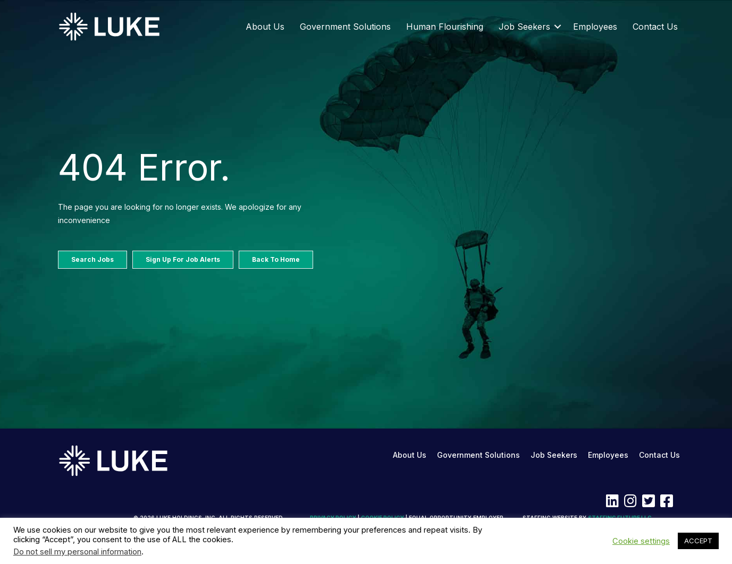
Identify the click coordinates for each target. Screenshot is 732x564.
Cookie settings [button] (641, 541)
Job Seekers (524, 26)
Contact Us (655, 26)
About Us (265, 26)
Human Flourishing (444, 26)
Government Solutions (345, 26)
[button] (557, 26)
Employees (595, 26)
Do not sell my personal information (77, 552)
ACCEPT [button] (698, 540)
